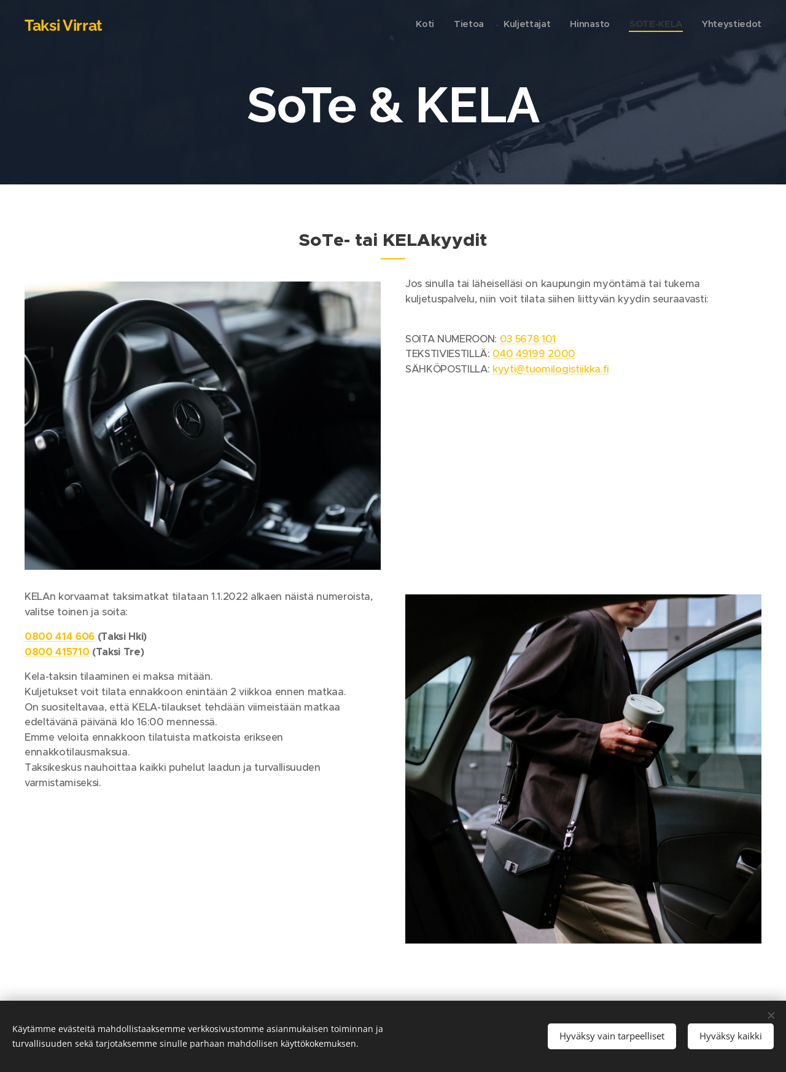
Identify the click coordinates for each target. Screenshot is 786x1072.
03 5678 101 (528, 339)
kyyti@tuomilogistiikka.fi (550, 369)
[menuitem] (666, 25)
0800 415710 (57, 651)
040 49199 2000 (533, 353)
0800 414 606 (60, 636)
